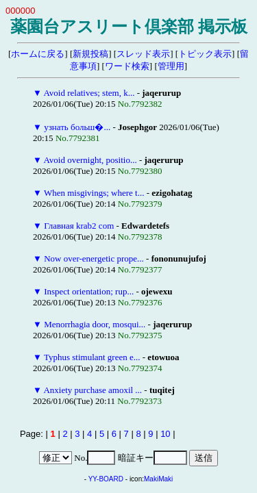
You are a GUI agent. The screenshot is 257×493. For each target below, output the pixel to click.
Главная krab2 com (79, 225)
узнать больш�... (77, 127)
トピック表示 (205, 54)
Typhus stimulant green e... (92, 357)
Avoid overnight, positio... (89, 160)
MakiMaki (158, 479)
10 (165, 434)
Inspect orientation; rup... (89, 291)
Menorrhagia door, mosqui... (94, 324)
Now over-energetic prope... (94, 258)
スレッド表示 (143, 54)
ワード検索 (127, 66)
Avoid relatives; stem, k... (88, 93)
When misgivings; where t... (94, 193)
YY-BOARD (105, 479)
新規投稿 (90, 54)
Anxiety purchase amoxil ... (92, 390)
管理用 (171, 66)
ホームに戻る (37, 54)
